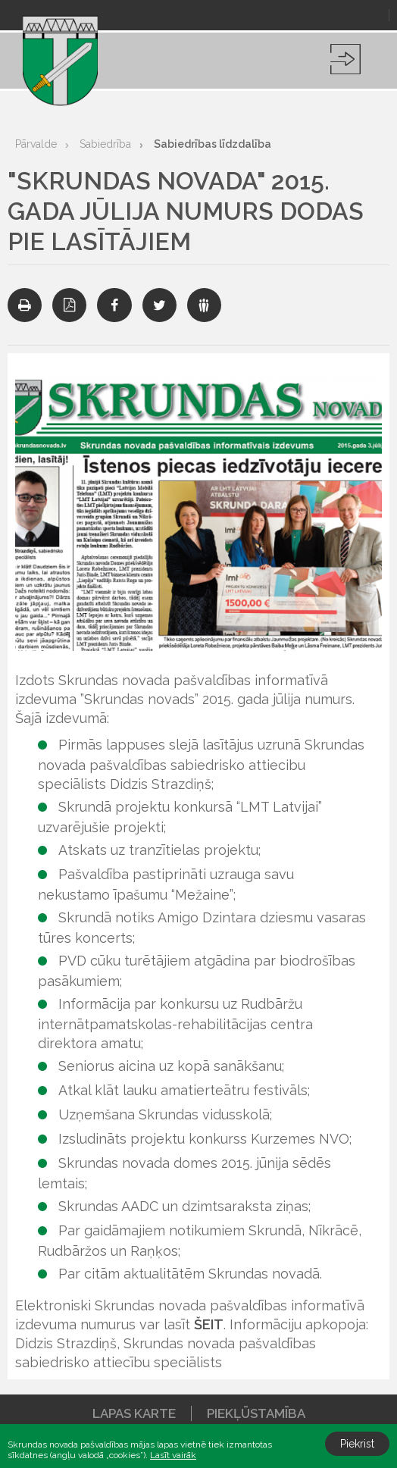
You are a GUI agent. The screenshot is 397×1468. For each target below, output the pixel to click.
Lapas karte (134, 1413)
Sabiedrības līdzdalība (212, 144)
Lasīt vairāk (173, 1455)
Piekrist (357, 1444)
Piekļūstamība (256, 1413)
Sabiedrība (105, 144)
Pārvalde (36, 144)
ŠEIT (209, 1324)
